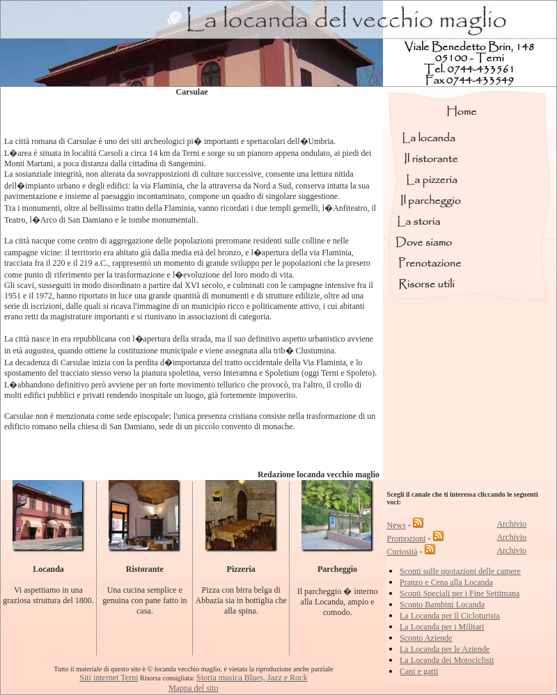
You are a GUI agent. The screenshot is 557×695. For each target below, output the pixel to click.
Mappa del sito (193, 688)
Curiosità (402, 552)
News (396, 525)
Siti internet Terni (108, 677)
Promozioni (406, 538)
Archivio (511, 524)
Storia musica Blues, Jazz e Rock (251, 677)
